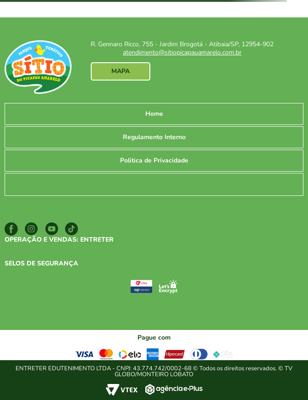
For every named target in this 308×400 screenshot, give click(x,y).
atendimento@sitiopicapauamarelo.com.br (182, 52)
